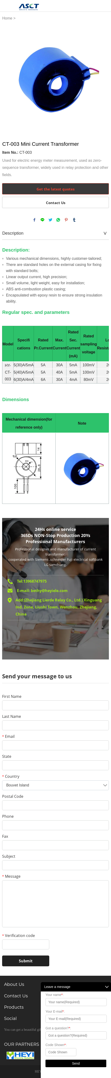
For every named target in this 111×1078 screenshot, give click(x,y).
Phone (8, 816)
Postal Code (12, 796)
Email (8, 736)
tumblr (74, 219)
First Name (11, 696)
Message (11, 876)
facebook (34, 219)
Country (10, 776)
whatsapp (58, 219)
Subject (8, 856)
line (42, 219)
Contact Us (55, 202)
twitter (50, 219)
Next (103, 78)
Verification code (18, 935)
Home (7, 18)
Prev (8, 78)
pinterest (66, 219)
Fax (5, 836)
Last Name (11, 716)
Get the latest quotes (55, 189)
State (6, 756)
